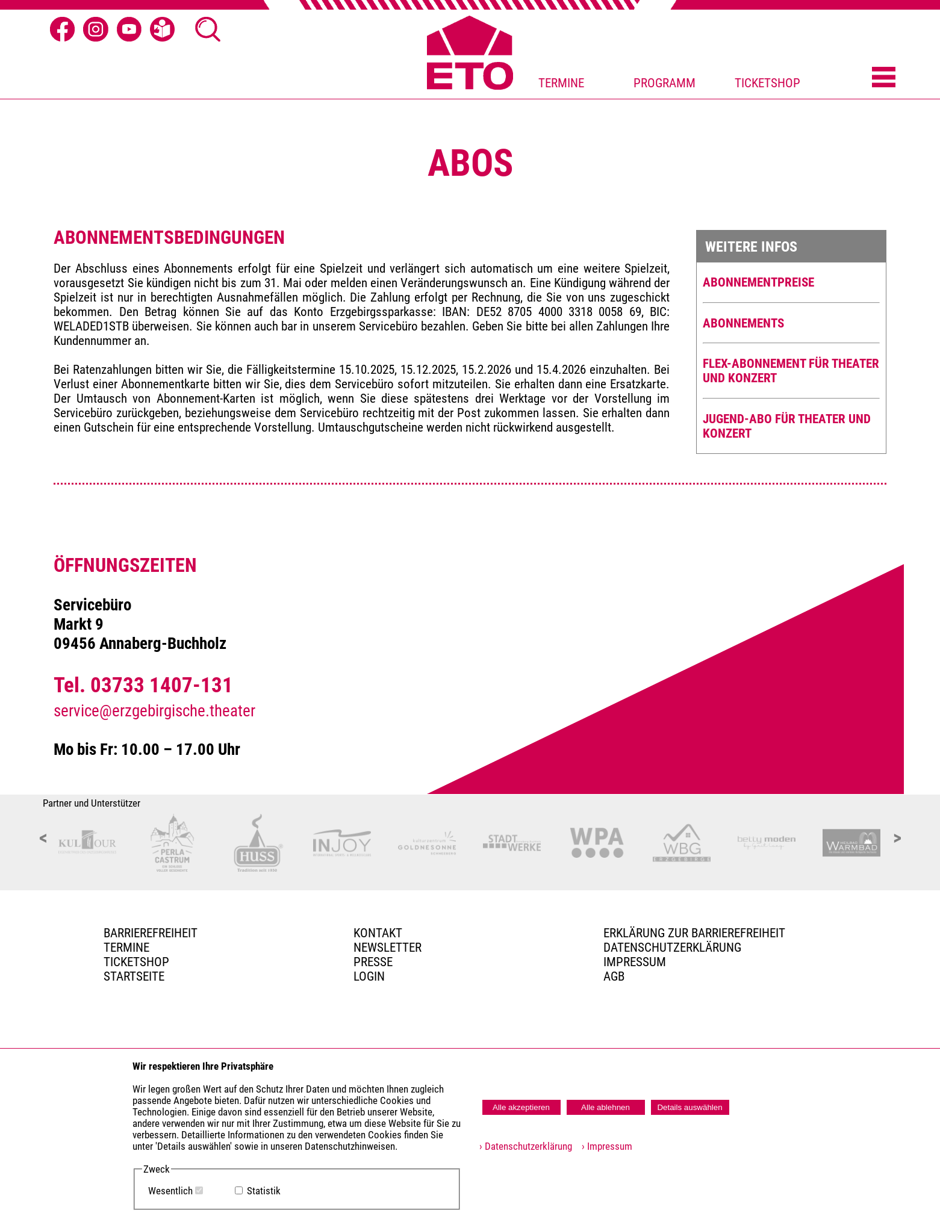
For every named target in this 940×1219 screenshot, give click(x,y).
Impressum (634, 962)
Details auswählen (689, 1107)
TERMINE (561, 83)
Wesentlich (170, 1191)
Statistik (264, 1191)
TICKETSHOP (767, 83)
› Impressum (603, 1146)
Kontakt (377, 933)
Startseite (134, 976)
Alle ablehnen (605, 1107)
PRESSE (373, 962)
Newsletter (387, 947)
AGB (613, 976)
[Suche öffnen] (207, 29)
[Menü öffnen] (883, 78)
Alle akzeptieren (521, 1107)
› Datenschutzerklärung (525, 1146)
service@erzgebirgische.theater (154, 711)
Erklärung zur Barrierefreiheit (694, 933)
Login (369, 976)
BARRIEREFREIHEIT (151, 933)
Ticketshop (136, 962)
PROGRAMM (664, 83)
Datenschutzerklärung (672, 947)
